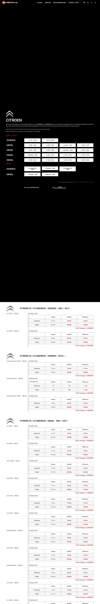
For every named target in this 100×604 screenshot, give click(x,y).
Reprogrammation (59, 2)
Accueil (39, 2)
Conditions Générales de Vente (66, 182)
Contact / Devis (73, 2)
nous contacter (75, 126)
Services (48, 2)
